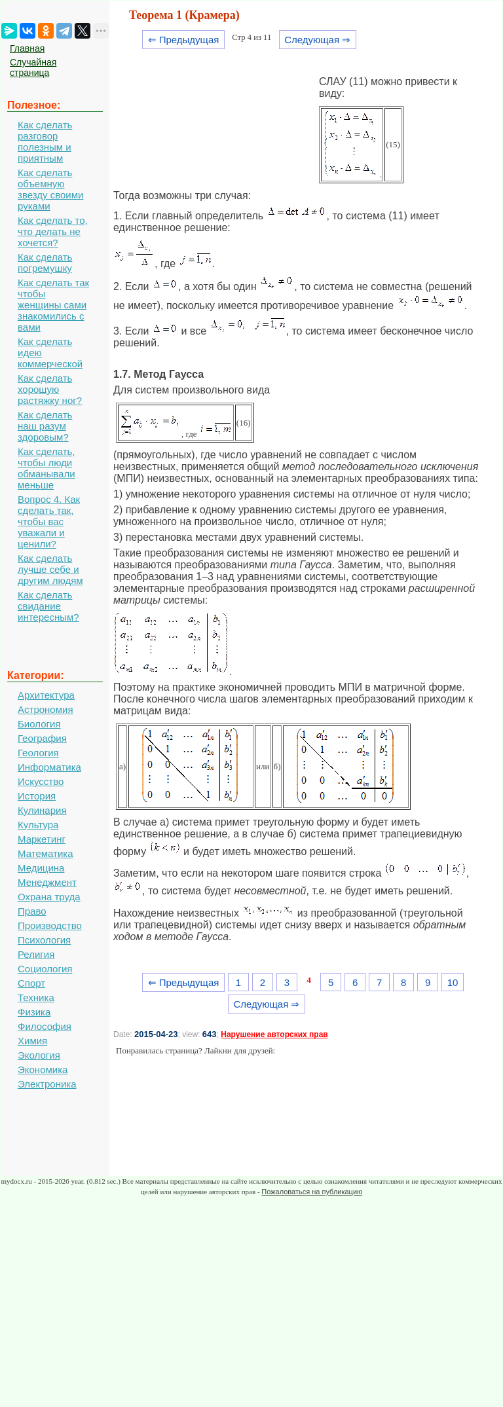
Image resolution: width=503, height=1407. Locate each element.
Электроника (47, 1083)
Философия (44, 1026)
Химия (32, 1040)
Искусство (41, 781)
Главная (27, 48)
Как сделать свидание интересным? (48, 606)
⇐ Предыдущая (183, 39)
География (42, 738)
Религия (36, 954)
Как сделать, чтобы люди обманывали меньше (46, 468)
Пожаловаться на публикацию (311, 1192)
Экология (39, 1055)
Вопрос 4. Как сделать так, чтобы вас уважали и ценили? (49, 521)
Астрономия (45, 709)
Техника (36, 997)
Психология (44, 939)
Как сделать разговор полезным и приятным (45, 141)
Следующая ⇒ (317, 39)
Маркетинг (41, 839)
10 (452, 982)
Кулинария (42, 810)
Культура (38, 824)
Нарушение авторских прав (274, 1034)
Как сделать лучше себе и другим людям (50, 569)
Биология (39, 723)
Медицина (41, 867)
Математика (45, 853)
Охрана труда (49, 896)
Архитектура (46, 695)
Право (32, 911)
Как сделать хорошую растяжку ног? (50, 389)
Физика (34, 1011)
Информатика (49, 767)
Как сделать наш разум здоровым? (45, 426)
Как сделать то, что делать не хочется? (53, 231)
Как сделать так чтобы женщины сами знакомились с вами (53, 305)
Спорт (31, 983)
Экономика (42, 1069)
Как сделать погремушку (45, 262)
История (37, 795)
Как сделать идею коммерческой (50, 352)
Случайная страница (33, 67)
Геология (38, 752)
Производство (50, 925)
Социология (45, 968)
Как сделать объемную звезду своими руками (50, 189)
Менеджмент (47, 882)
